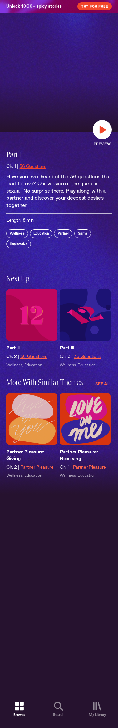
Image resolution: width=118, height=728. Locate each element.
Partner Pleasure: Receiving (79, 455)
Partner (63, 233)
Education (41, 233)
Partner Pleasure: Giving (25, 455)
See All (103, 384)
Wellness (17, 233)
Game (82, 233)
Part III (67, 347)
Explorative (18, 244)
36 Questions (33, 166)
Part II (13, 347)
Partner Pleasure (36, 467)
